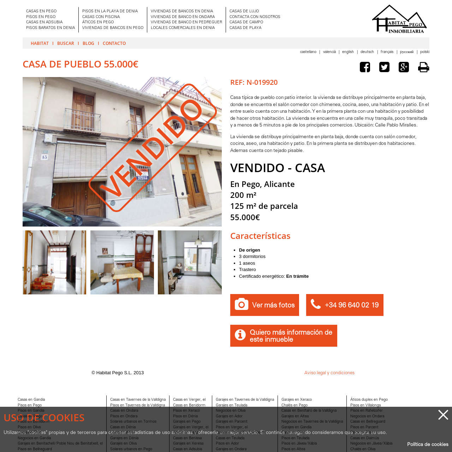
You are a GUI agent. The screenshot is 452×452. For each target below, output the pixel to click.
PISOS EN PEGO (40, 17)
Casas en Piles (293, 432)
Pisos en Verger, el (232, 427)
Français (387, 52)
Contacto (114, 43)
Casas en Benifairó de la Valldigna (309, 411)
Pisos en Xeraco (186, 411)
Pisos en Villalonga (365, 405)
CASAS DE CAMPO (246, 22)
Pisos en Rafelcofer (366, 411)
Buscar (65, 43)
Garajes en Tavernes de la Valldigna (245, 400)
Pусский (407, 52)
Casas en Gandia (31, 400)
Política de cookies (427, 445)
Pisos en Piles (361, 432)
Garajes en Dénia (124, 438)
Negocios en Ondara (367, 416)
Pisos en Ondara (123, 416)
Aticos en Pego (185, 432)
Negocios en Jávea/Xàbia (371, 443)
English (348, 52)
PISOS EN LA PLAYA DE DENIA (110, 11)
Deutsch (368, 52)
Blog (88, 43)
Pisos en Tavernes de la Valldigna (137, 405)
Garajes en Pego (187, 421)
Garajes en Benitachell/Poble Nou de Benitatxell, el (60, 443)
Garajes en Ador (229, 416)
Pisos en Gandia (31, 411)
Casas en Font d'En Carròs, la (240, 432)
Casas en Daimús (364, 438)
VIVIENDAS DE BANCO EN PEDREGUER (186, 22)
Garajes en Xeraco (296, 400)
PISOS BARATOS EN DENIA (50, 28)
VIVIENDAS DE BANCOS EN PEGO (112, 28)
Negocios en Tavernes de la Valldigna (312, 421)
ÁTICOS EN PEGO (98, 22)
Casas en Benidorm (189, 405)
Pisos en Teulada (295, 438)
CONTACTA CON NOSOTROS (255, 17)
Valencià (330, 52)
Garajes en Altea (295, 416)
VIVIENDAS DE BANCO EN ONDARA (183, 17)
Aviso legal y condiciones (329, 373)
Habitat (40, 43)
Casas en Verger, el (189, 400)
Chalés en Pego (294, 405)
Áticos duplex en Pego (369, 400)
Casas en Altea (122, 432)
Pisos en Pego (30, 405)
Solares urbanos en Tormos (133, 421)
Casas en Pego (30, 416)
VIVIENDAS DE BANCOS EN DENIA (182, 11)
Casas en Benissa (187, 438)
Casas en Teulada (230, 438)
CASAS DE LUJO (244, 11)
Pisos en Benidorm (33, 421)
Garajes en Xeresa (188, 443)
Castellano (308, 52)
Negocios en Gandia (34, 438)
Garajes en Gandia (296, 427)
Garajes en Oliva (123, 443)
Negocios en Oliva (230, 411)
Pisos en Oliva (29, 427)
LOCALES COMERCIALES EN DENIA (183, 28)
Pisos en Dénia (185, 416)
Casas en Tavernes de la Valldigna (138, 400)
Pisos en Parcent (364, 427)
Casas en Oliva (29, 432)
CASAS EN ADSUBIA (44, 22)
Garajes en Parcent (232, 421)
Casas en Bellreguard (367, 421)
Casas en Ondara (124, 411)
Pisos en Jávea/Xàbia (299, 443)
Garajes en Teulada (231, 405)
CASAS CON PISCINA (101, 17)
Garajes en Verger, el (190, 427)
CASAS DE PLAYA (245, 28)
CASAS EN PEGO (41, 11)
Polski (424, 52)
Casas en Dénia (123, 427)
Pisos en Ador (227, 443)
